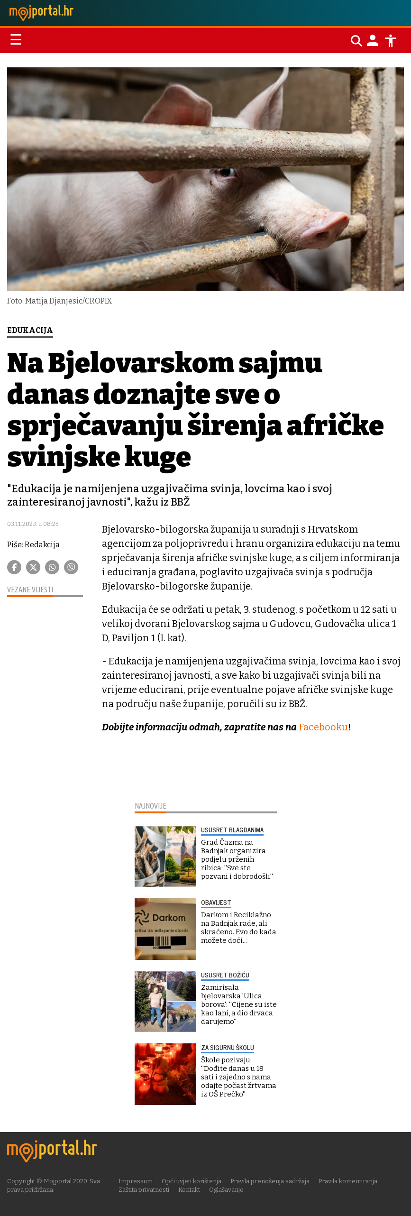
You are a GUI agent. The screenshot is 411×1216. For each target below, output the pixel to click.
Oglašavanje (226, 1189)
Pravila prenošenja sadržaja (270, 1181)
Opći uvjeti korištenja (191, 1181)
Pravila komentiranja (348, 1181)
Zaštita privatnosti (144, 1189)
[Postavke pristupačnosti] (390, 40)
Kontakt (189, 1189)
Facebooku (323, 727)
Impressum (136, 1181)
